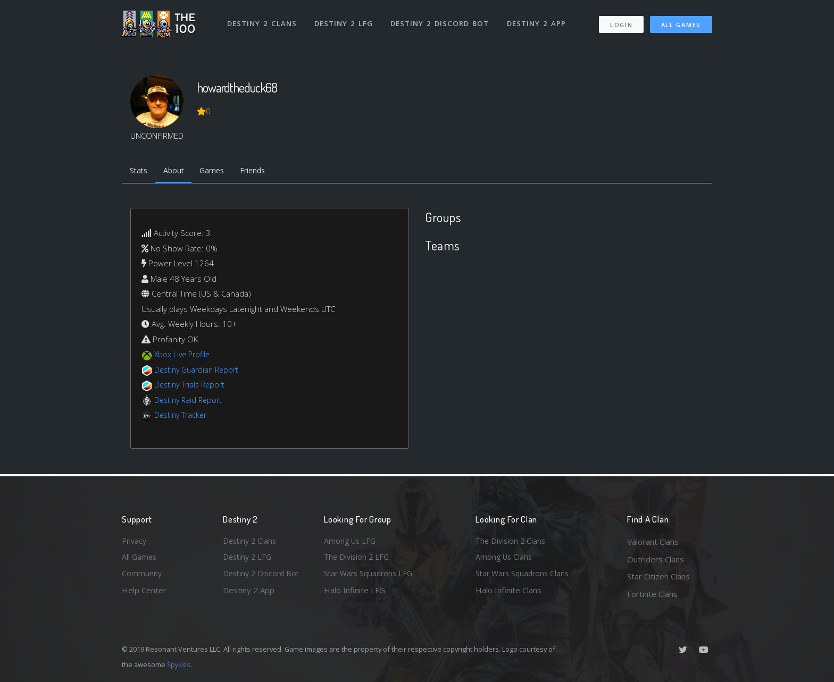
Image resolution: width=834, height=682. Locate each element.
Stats (139, 171)
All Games (681, 22)
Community (142, 576)
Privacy (135, 541)
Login (621, 22)
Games (218, 171)
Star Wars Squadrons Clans (525, 576)
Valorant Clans (653, 541)
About (177, 171)
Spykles (179, 664)
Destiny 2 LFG (345, 20)
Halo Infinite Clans (508, 593)
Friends (262, 171)
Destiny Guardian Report (199, 371)
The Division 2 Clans (512, 541)
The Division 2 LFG (358, 559)
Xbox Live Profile (183, 356)
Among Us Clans (505, 559)
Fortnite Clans (652, 593)
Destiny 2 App (537, 20)
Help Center (144, 593)
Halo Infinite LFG (354, 593)
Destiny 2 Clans (262, 20)
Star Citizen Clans (658, 576)
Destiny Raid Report (190, 401)
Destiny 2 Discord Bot (441, 20)
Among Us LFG (351, 541)
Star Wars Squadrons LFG (371, 576)
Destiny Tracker (182, 416)
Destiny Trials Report (191, 386)
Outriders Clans (655, 559)
